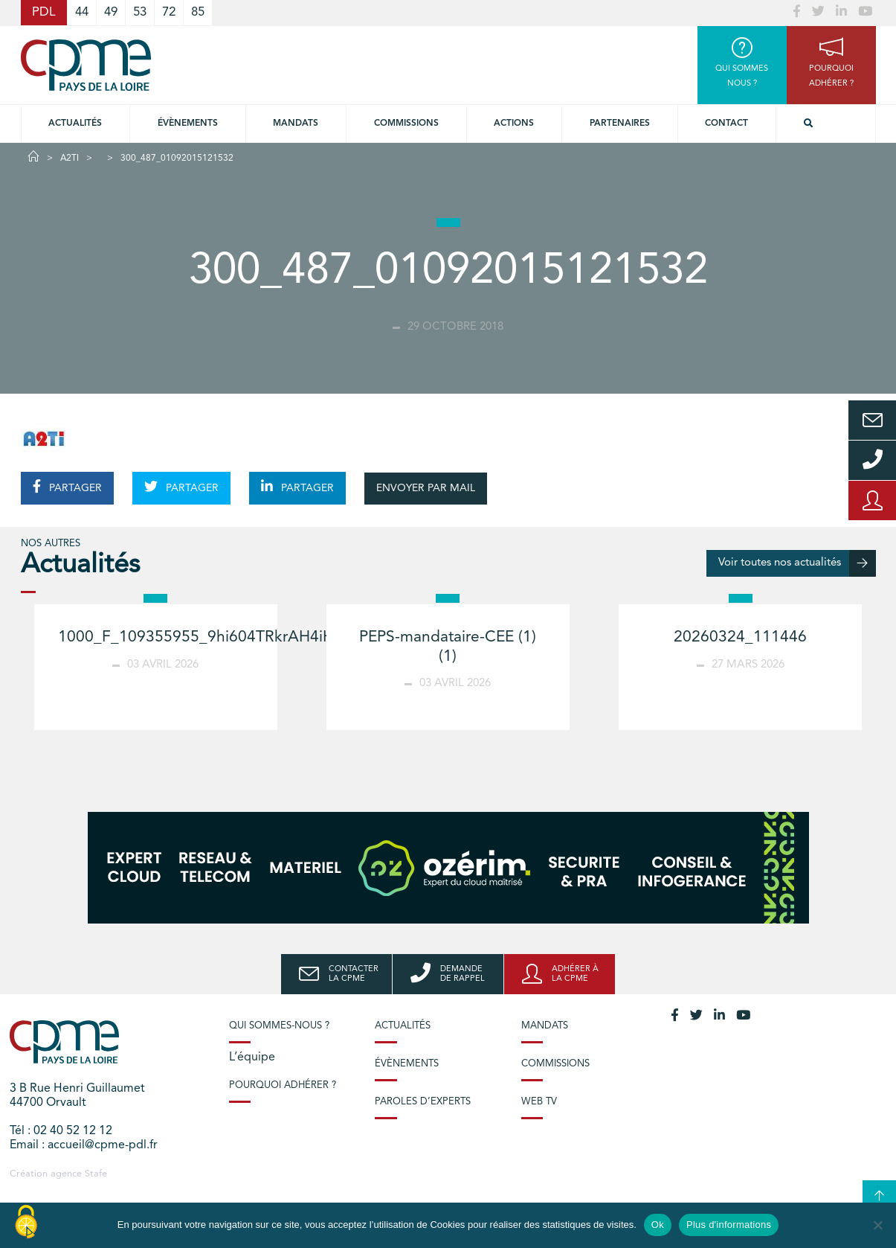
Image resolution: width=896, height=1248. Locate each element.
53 (139, 12)
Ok (657, 1224)
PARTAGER (67, 486)
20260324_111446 (740, 637)
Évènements (188, 123)
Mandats (295, 123)
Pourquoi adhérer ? (282, 1085)
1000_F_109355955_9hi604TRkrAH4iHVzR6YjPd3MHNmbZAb (278, 637)
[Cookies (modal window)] (26, 1222)
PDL (44, 12)
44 (81, 12)
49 (110, 12)
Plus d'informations (728, 1224)
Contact (726, 123)
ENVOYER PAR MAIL (425, 488)
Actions (514, 123)
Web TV (539, 1102)
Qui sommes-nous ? (279, 1026)
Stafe (96, 1174)
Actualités (75, 123)
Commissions (555, 1064)
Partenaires (620, 123)
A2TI (69, 158)
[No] (877, 1224)
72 (168, 12)
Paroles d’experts (423, 1102)
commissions (406, 123)
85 (197, 12)
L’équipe (252, 1057)
